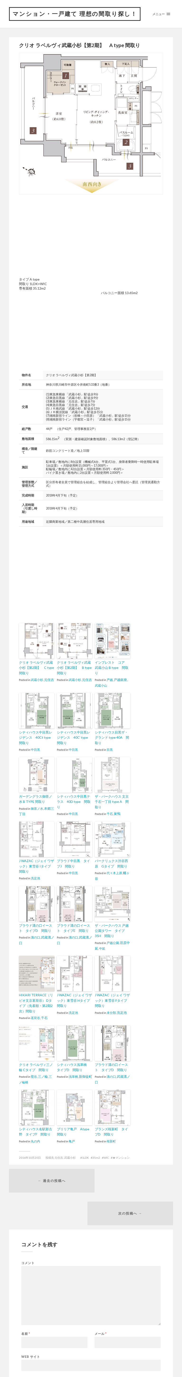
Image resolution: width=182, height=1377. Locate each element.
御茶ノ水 (37, 811)
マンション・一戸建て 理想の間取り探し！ (77, 19)
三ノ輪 (42, 1075)
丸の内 (35, 1139)
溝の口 (35, 938)
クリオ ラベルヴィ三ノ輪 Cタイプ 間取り (36, 1066)
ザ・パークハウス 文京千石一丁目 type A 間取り (112, 802)
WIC (106, 1155)
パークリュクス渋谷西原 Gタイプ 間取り (112, 865)
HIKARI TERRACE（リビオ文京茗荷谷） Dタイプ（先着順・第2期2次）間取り (36, 1003)
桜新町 (111, 1139)
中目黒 (35, 753)
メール (101, 1299)
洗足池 (35, 879)
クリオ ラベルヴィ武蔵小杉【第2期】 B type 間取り (74, 677)
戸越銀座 (120, 684)
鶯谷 (34, 1075)
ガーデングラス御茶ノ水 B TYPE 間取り (36, 802)
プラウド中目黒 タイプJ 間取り (74, 865)
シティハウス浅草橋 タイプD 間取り (74, 1066)
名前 (25, 1299)
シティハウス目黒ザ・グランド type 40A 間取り (112, 739)
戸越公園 (113, 943)
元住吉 (48, 689)
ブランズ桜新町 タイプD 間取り (112, 1129)
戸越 (110, 684)
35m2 (96, 1155)
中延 (102, 949)
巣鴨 (117, 811)
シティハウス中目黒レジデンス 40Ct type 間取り (36, 741)
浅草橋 (73, 1075)
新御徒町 (85, 1075)
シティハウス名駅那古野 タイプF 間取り (37, 1129)
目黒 (110, 748)
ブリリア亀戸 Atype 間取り (73, 1129)
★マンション (121, 1155)
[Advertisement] (59, 246)
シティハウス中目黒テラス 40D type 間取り (74, 802)
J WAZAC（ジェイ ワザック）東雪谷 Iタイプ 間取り (37, 868)
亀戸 (72, 1139)
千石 (110, 811)
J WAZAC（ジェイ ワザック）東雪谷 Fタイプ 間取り (112, 1000)
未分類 (111, 1012)
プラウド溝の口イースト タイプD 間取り (37, 929)
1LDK (85, 1155)
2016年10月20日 (30, 1155)
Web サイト (30, 1322)
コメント (28, 1229)
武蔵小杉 (37, 689)
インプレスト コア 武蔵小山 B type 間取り (112, 675)
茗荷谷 (35, 1017)
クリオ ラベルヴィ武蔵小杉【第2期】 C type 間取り (36, 677)
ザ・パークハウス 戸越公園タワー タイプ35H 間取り (112, 932)
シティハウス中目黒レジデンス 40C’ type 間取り (74, 741)
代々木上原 (114, 875)
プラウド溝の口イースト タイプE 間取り (74, 929)
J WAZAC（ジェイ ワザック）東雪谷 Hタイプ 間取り (74, 1000)
